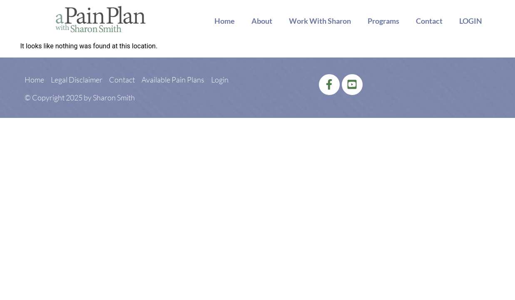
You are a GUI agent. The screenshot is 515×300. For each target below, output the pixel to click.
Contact (429, 20)
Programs (383, 20)
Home (224, 20)
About (261, 20)
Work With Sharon (320, 20)
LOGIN (470, 20)
